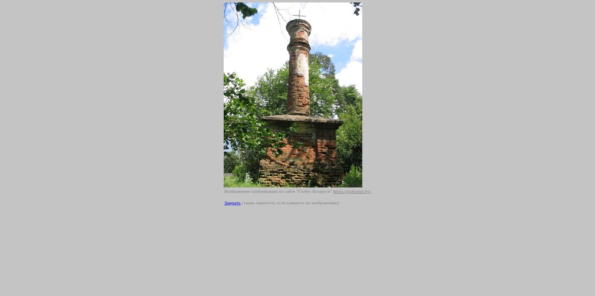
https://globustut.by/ (351, 191)
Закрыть (232, 202)
